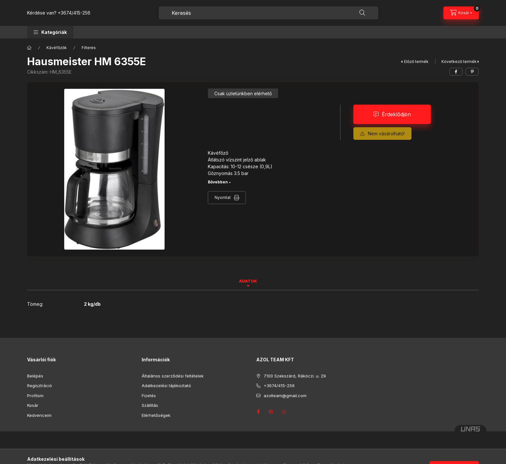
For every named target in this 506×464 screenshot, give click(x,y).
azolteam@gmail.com (285, 395)
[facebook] (456, 72)
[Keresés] (362, 13)
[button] (50, 32)
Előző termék (416, 61)
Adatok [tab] (248, 281)
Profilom (35, 395)
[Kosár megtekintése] (461, 12)
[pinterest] (472, 72)
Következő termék (459, 61)
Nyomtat (223, 197)
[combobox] (268, 12)
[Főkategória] (29, 48)
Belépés (35, 375)
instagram (271, 411)
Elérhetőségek (156, 415)
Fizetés (149, 395)
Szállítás (150, 405)
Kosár (32, 405)
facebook (258, 411)
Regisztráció (39, 385)
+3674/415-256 (74, 12)
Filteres (89, 47)
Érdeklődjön (396, 114)
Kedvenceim (39, 415)
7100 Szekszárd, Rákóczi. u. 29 (295, 375)
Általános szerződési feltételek (173, 375)
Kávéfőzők (56, 47)
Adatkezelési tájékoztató (166, 385)
